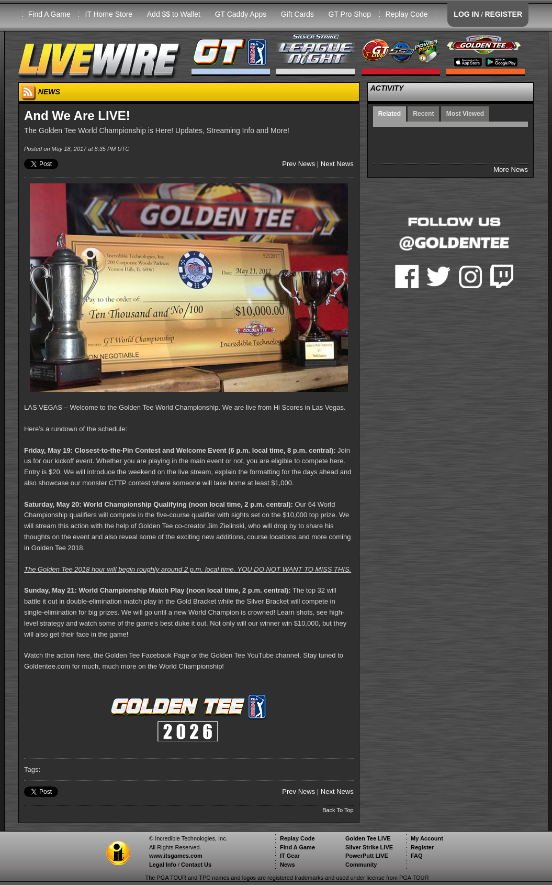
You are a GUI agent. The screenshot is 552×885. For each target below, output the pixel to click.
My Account (427, 838)
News (287, 864)
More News (510, 169)
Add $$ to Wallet (173, 14)
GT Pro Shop (349, 14)
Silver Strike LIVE (369, 847)
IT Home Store (108, 14)
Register (422, 847)
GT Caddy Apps (241, 14)
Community (361, 864)
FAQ (417, 856)
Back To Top (338, 810)
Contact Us (196, 864)
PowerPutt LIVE (366, 856)
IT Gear (290, 856)
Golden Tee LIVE (368, 838)
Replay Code (407, 14)
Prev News (298, 164)
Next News (337, 164)
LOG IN (466, 14)
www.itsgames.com (175, 856)
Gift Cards (297, 14)
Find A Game (49, 14)
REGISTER (503, 14)
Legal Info (162, 864)
